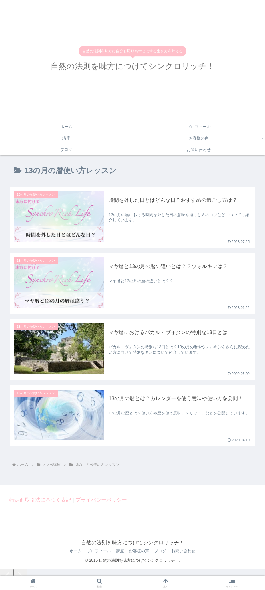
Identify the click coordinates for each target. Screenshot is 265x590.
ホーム (74, 551)
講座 (120, 551)
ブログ (161, 551)
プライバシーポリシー (101, 500)
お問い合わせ (185, 551)
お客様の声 (139, 551)
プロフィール (98, 551)
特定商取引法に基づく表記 (41, 500)
